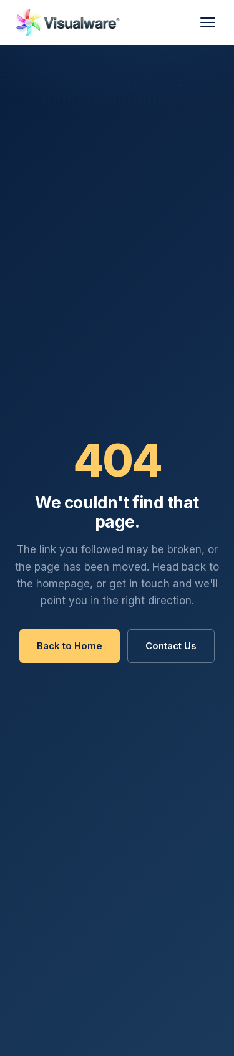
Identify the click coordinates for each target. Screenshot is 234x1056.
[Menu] (208, 22)
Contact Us (171, 646)
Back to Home (69, 646)
